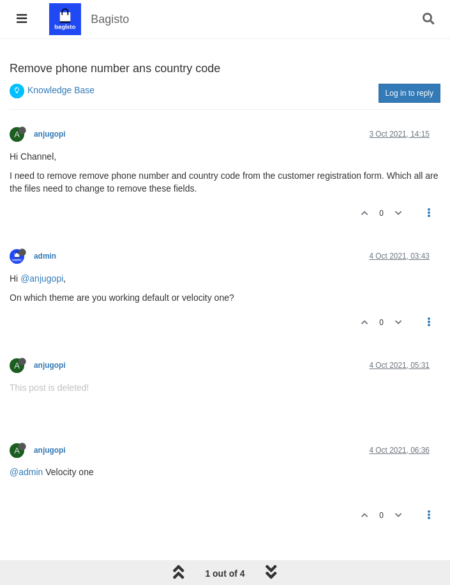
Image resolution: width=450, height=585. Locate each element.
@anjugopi (41, 278)
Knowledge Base (60, 90)
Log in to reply (409, 93)
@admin (26, 472)
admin (45, 256)
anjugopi (50, 134)
